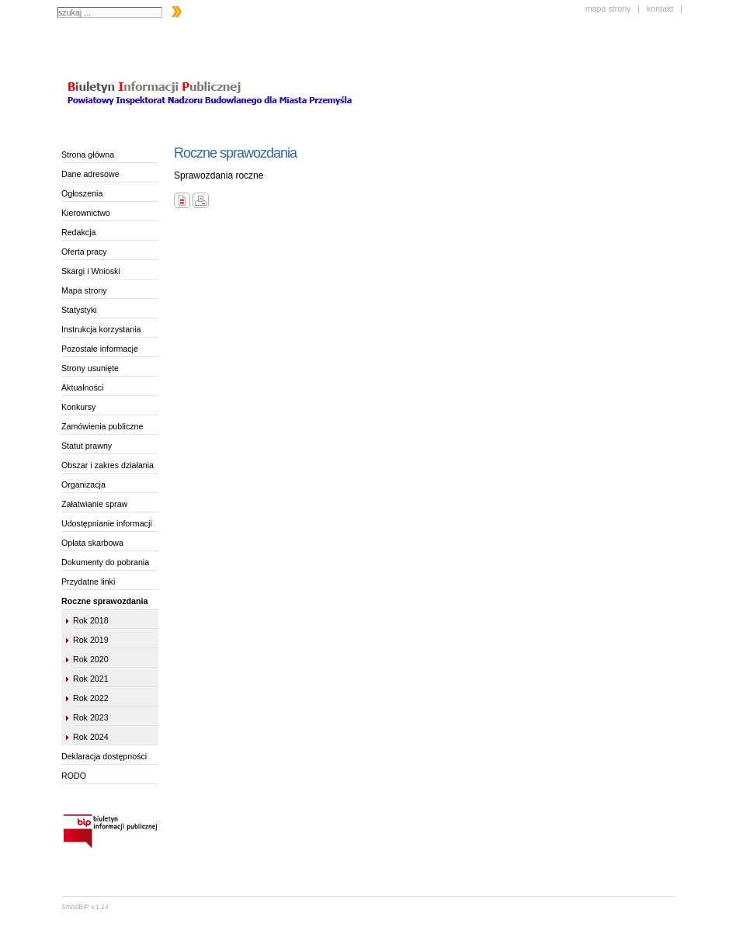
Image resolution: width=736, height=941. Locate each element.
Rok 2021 (91, 678)
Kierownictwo (85, 212)
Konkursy (78, 406)
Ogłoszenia (81, 193)
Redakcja (78, 232)
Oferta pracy (84, 251)
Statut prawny (86, 445)
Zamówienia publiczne (102, 426)
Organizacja (83, 484)
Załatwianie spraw (94, 504)
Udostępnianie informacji (106, 523)
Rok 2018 (91, 620)
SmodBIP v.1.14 (85, 907)
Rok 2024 (91, 736)
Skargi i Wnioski (90, 271)
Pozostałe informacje (99, 348)
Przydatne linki (88, 581)
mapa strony (608, 8)
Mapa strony (84, 290)
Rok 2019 (91, 639)
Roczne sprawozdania (104, 601)
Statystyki (79, 309)
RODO (73, 775)
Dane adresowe (90, 174)
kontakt (660, 8)
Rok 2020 (91, 659)
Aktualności (82, 387)
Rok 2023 (91, 717)
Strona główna (87, 154)
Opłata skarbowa (92, 542)
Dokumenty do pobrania (105, 562)
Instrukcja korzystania (101, 329)
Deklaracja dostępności (104, 756)
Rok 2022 (91, 698)
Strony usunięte (90, 368)
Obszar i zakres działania (107, 465)
